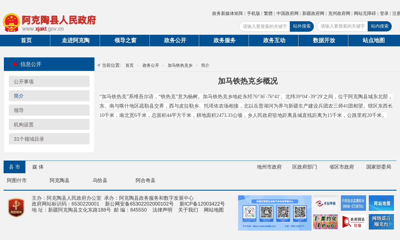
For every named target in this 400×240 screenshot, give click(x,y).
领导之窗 (125, 40)
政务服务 (225, 40)
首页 (26, 40)
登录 (384, 13)
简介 (19, 96)
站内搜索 (380, 26)
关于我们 (188, 210)
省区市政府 (341, 167)
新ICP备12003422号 (202, 204)
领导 (19, 110)
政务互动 (274, 40)
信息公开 (26, 64)
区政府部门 (304, 167)
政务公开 (175, 40)
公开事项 (24, 81)
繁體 (268, 13)
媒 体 (38, 167)
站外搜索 (302, 26)
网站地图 (214, 210)
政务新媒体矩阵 (227, 13)
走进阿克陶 (76, 40)
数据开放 (324, 40)
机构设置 (24, 124)
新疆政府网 (313, 13)
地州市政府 (269, 167)
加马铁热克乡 (180, 65)
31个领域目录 (29, 139)
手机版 (253, 13)
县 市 (14, 167)
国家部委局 (378, 167)
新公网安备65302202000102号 (139, 204)
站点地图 (374, 40)
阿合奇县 (146, 180)
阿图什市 (17, 180)
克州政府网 (339, 13)
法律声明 (162, 210)
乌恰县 (100, 180)
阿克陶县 (60, 180)
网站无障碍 (365, 13)
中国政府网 (288, 13)
